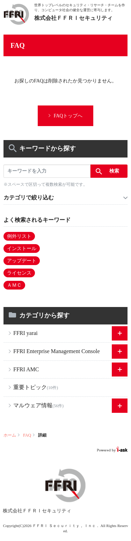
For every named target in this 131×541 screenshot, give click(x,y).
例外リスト (19, 236)
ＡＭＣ (14, 285)
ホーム (9, 435)
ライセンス (19, 273)
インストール (21, 248)
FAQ (27, 435)
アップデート (21, 260)
